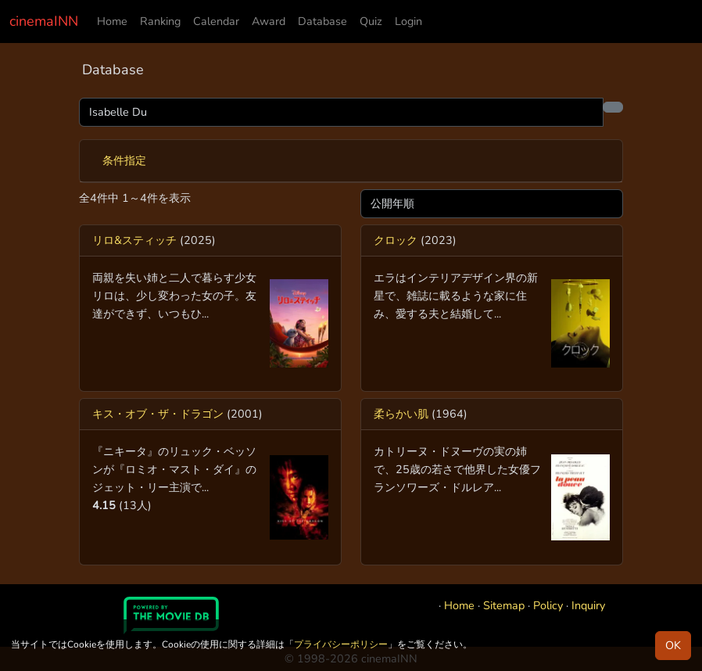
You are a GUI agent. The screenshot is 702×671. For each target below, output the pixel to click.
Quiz (371, 21)
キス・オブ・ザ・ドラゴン (158, 414)
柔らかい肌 (401, 414)
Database (322, 21)
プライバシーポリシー (341, 644)
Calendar (216, 21)
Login (408, 21)
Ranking (160, 21)
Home (112, 21)
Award (268, 21)
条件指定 (124, 160)
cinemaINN (43, 21)
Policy (548, 605)
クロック (395, 240)
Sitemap (504, 605)
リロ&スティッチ (134, 240)
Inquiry (588, 605)
